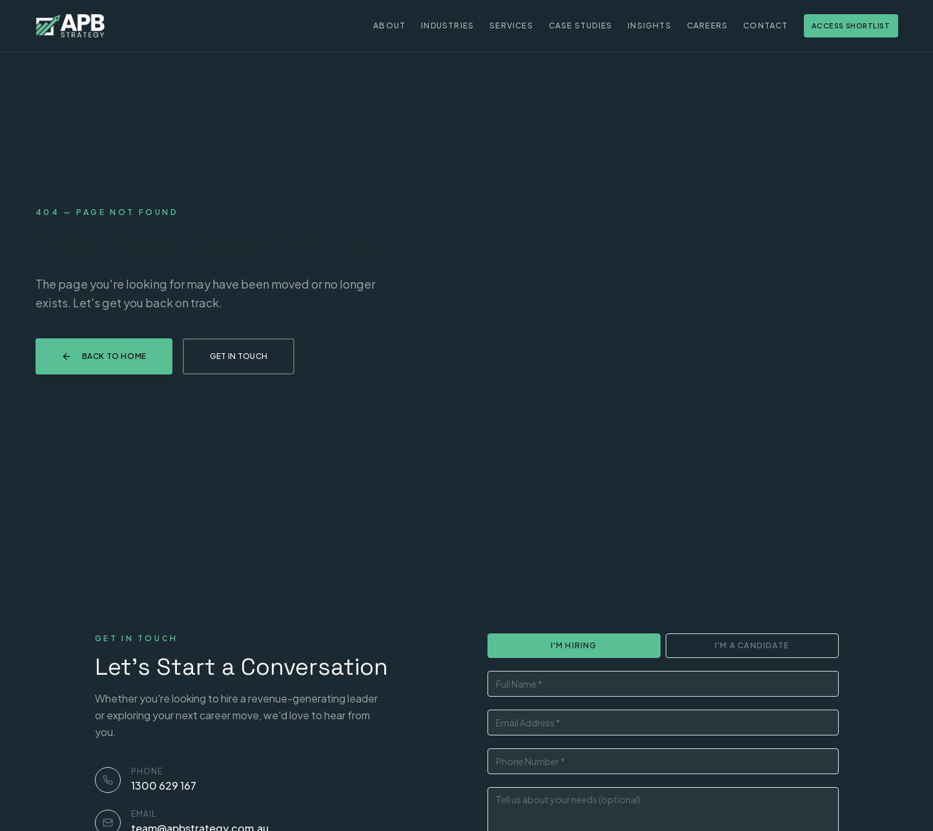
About (389, 25)
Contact (765, 25)
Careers (707, 25)
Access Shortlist (851, 25)
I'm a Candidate (752, 645)
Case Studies (580, 25)
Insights (650, 25)
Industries (447, 25)
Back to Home (104, 356)
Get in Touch (239, 356)
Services (511, 25)
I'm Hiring (574, 645)
